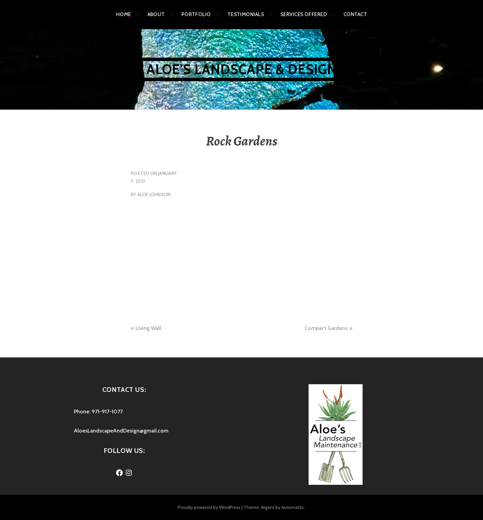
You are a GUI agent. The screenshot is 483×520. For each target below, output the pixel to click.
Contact (355, 14)
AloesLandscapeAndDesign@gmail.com (121, 430)
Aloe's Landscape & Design (241, 69)
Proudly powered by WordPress (209, 507)
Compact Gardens (326, 328)
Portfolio (196, 14)
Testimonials (245, 14)
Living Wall (148, 328)
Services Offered (303, 14)
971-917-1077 (107, 411)
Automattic (292, 507)
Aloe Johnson (154, 194)
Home (123, 14)
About (156, 14)
